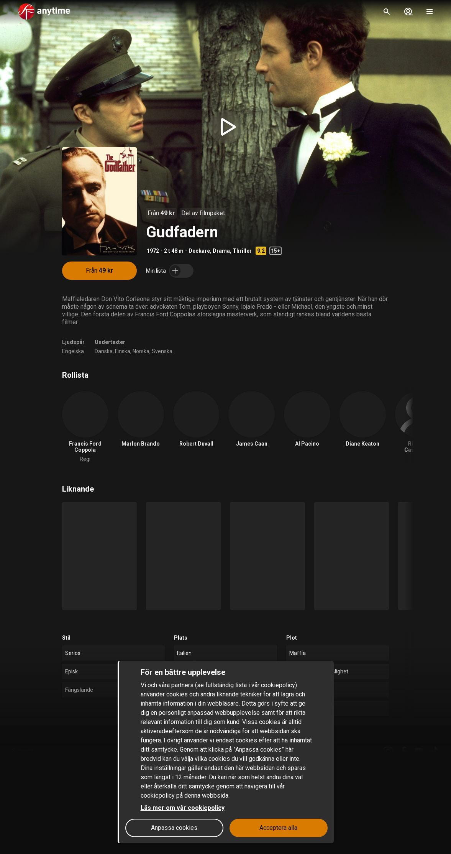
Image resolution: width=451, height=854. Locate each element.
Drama (221, 251)
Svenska (162, 351)
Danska (104, 351)
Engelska (73, 351)
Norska (141, 351)
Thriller (242, 251)
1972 (153, 251)
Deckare (199, 251)
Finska (122, 351)
